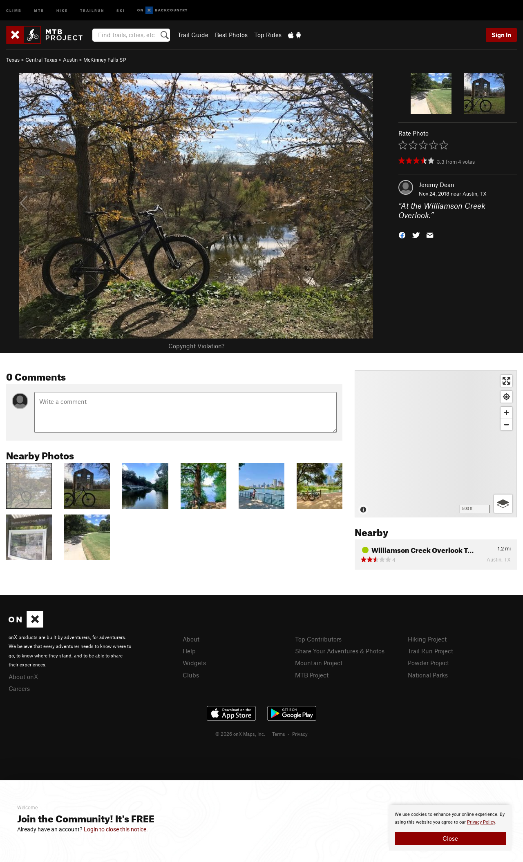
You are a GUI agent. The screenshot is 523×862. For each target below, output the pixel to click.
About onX (23, 676)
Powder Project (428, 662)
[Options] (503, 503)
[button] (402, 234)
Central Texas (41, 59)
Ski (120, 10)
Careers (19, 688)
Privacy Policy (481, 822)
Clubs (191, 675)
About (191, 639)
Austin (70, 59)
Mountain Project (318, 662)
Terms (278, 734)
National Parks (428, 675)
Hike (62, 10)
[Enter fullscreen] (506, 381)
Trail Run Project (430, 651)
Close (450, 838)
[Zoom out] (506, 424)
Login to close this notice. (116, 829)
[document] (450, 828)
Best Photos (231, 34)
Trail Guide (193, 34)
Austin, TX (475, 193)
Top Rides (268, 34)
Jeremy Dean (436, 184)
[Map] (435, 444)
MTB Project (312, 675)
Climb (14, 10)
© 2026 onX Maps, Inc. (240, 734)
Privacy (300, 734)
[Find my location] (506, 397)
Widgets (194, 662)
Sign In (501, 34)
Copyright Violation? (196, 346)
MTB (39, 10)
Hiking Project (427, 639)
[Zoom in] (506, 413)
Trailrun (92, 10)
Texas (13, 59)
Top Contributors (318, 639)
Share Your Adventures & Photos (339, 651)
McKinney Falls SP (104, 59)
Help (189, 651)
